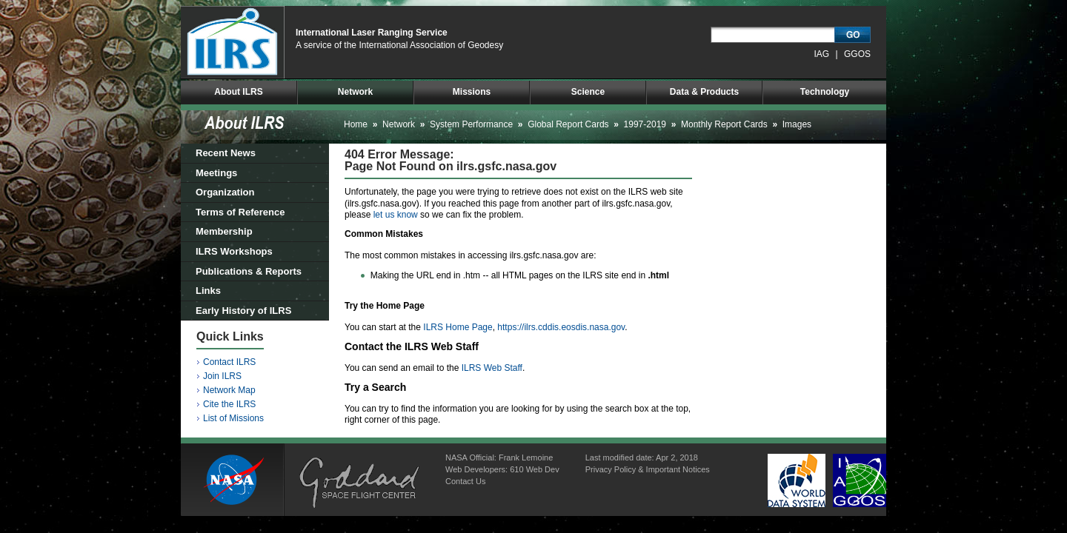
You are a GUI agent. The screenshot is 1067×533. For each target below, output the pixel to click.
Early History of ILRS (243, 310)
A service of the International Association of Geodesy (399, 45)
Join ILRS (222, 376)
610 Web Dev (534, 469)
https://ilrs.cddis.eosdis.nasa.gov (561, 327)
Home (356, 124)
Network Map (229, 390)
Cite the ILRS (229, 404)
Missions (472, 92)
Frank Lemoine (526, 457)
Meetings (216, 172)
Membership (224, 231)
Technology (824, 92)
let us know (395, 214)
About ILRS (238, 92)
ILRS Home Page (457, 327)
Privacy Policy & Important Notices (647, 469)
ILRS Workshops (234, 251)
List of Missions (233, 418)
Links (208, 290)
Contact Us (465, 481)
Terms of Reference (240, 212)
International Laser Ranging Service (372, 32)
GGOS (857, 54)
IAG (822, 54)
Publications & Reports (249, 271)
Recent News (226, 152)
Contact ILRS (229, 362)
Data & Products (704, 92)
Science (588, 92)
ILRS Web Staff (492, 368)
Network (355, 92)
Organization (225, 192)
